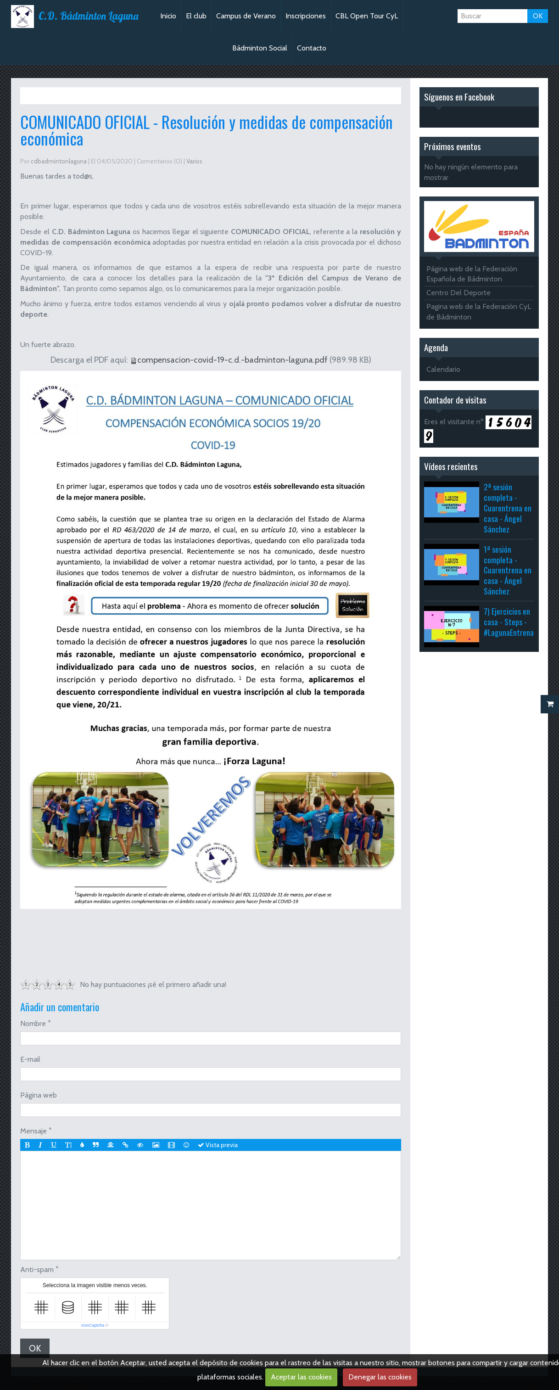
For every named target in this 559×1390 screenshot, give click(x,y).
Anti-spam (37, 1269)
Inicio (168, 15)
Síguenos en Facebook (459, 96)
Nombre (33, 1023)
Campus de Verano (246, 15)
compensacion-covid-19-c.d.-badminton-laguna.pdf (232, 360)
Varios (68, 95)
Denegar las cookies (380, 1377)
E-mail (30, 1059)
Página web (38, 1095)
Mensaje (33, 1131)
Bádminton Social (259, 48)
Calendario (443, 369)
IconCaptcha (93, 1325)
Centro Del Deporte (458, 292)
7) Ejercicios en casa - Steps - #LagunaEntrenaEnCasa (519, 621)
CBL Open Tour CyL (366, 15)
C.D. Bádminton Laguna (88, 16)
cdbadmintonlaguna (59, 161)
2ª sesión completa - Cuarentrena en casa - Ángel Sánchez (507, 507)
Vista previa (218, 1145)
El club (196, 15)
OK (537, 15)
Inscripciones (305, 15)
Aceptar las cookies (301, 1377)
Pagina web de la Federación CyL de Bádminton (478, 311)
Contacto (311, 48)
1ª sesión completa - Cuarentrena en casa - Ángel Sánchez (507, 570)
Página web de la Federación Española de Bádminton (471, 274)
